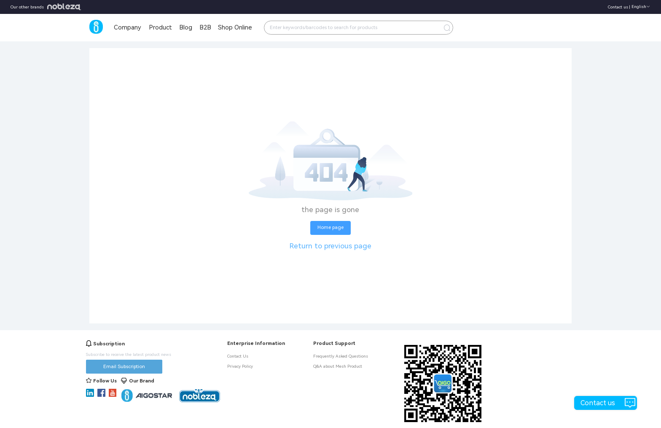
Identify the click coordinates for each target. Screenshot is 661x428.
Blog (185, 27)
